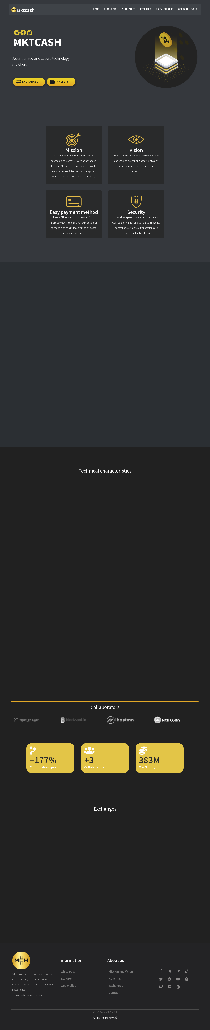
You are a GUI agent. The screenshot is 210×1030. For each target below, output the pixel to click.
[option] (35, 720)
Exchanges (116, 985)
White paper (69, 971)
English (195, 9)
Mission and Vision (121, 971)
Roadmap (115, 978)
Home (96, 9)
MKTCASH (110, 1012)
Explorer (145, 9)
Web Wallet (68, 985)
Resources (110, 9)
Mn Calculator (164, 9)
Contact (183, 9)
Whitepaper (128, 9)
